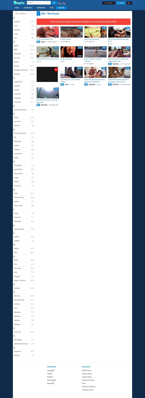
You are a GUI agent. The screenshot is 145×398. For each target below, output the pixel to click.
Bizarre (24, 62)
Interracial (24, 221)
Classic (24, 90)
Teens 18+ (24, 332)
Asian (24, 34)
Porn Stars (24, 268)
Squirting (24, 316)
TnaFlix (49, 374)
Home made (24, 206)
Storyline (24, 320)
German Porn (24, 173)
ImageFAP (50, 371)
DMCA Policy (86, 371)
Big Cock (24, 58)
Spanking (24, 312)
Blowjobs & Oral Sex (24, 70)
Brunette (24, 74)
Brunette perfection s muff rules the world (47, 101)
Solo (24, 308)
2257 (84, 383)
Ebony (24, 117)
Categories (28, 8)
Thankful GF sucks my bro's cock (48, 59)
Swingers (24, 324)
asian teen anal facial (91, 39)
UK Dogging (24, 340)
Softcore (24, 304)
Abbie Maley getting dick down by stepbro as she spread (118, 81)
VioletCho (115, 64)
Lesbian (24, 241)
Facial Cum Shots (24, 133)
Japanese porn (24, 229)
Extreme (24, 126)
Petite (24, 260)
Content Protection (89, 387)
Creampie (24, 98)
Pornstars (41, 8)
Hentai (24, 201)
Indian (24, 213)
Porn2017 (115, 84)
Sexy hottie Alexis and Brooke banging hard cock (118, 60)
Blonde (24, 66)
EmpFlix (50, 377)
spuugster (91, 84)
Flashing (24, 149)
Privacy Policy (87, 374)
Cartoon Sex (24, 82)
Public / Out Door (24, 280)
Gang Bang (24, 165)
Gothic (24, 177)
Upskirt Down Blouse (24, 344)
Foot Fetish (24, 154)
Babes (24, 46)
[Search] (54, 3)
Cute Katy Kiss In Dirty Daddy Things (70, 81)
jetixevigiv (44, 105)
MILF (24, 252)
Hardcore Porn (24, 197)
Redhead (24, 288)
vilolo (66, 84)
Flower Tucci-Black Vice (45, 39)
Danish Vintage (66, 39)
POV (24, 272)
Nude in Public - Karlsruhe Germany (93, 60)
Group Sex (24, 186)
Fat (24, 137)
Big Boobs (24, 54)
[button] (108, 3)
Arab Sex (24, 30)
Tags (51, 8)
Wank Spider (51, 380)
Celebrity (24, 86)
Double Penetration (24, 110)
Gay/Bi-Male (24, 169)
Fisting (24, 145)
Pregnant (24, 276)
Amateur (24, 22)
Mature (24, 248)
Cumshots (24, 102)
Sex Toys (24, 296)
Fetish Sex (24, 141)
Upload (120, 3)
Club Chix (24, 94)
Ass (24, 38)
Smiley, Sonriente (66, 59)
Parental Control (88, 390)
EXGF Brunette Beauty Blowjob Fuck (118, 40)
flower (43, 42)
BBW (24, 50)
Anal (24, 26)
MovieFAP (50, 383)
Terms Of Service (88, 380)
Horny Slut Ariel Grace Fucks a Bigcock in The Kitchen (94, 81)
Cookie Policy (87, 377)
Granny (24, 182)
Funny (24, 158)
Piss (24, 264)
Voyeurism (24, 351)
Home (17, 8)
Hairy (24, 193)
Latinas (24, 237)
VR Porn (24, 355)
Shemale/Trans (24, 300)
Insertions (24, 217)
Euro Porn (24, 121)
